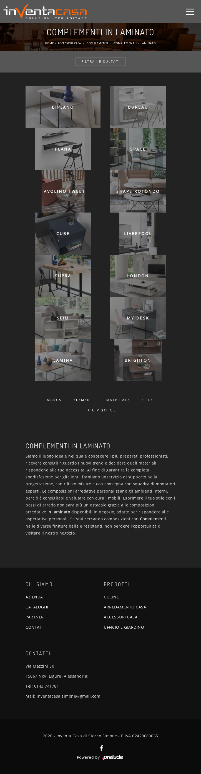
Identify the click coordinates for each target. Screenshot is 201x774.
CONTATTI (36, 627)
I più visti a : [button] (100, 410)
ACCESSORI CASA (120, 617)
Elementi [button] (84, 400)
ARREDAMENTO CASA (125, 607)
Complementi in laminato (135, 43)
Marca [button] (54, 400)
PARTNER (35, 617)
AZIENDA (34, 597)
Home (49, 43)
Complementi (97, 43)
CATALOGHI (37, 607)
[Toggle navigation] (190, 11)
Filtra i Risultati (100, 61)
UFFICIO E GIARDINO (124, 627)
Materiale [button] (118, 400)
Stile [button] (147, 400)
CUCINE (111, 597)
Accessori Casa (69, 43)
